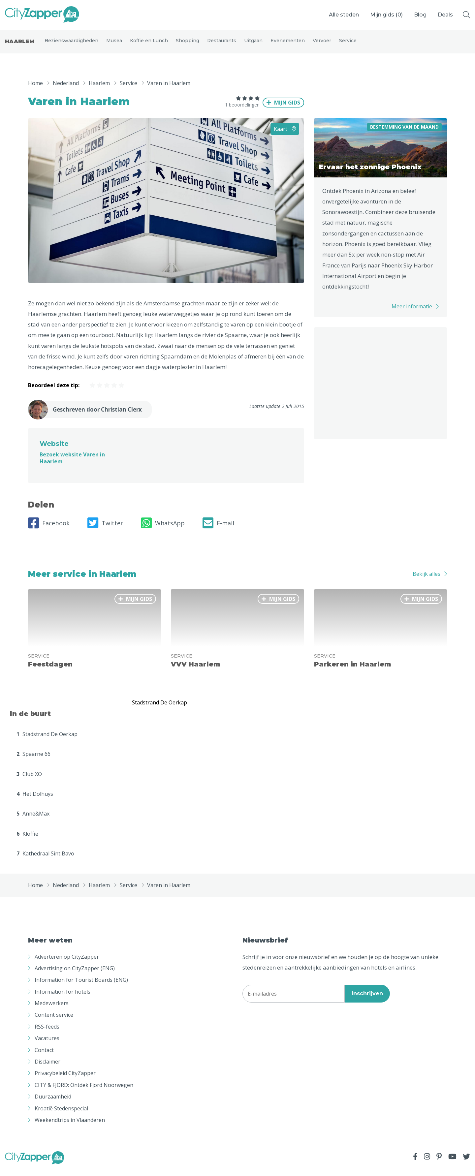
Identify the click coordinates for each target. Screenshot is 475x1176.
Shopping (187, 43)
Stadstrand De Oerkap (47, 740)
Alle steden (344, 15)
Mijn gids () (386, 15)
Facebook (49, 529)
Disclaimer (47, 1067)
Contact (44, 1055)
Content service (54, 1020)
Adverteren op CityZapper (67, 962)
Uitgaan (253, 43)
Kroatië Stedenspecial (61, 1114)
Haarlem (20, 44)
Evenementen (287, 43)
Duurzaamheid (53, 1102)
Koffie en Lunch (149, 43)
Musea (114, 43)
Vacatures (47, 1044)
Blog (420, 15)
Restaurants (221, 43)
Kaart (285, 134)
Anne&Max (32, 819)
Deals (445, 15)
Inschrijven (367, 999)
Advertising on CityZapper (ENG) (75, 974)
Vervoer (322, 43)
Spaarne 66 (33, 759)
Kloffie (27, 839)
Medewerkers (52, 1009)
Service (348, 43)
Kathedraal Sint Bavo (45, 859)
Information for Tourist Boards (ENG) (81, 985)
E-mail (218, 529)
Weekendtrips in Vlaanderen (70, 1126)
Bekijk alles (426, 579)
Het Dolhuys (34, 799)
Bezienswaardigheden (71, 43)
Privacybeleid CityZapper (65, 1079)
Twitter (105, 529)
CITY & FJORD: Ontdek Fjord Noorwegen (84, 1091)
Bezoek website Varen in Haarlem (72, 464)
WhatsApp (163, 529)
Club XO (29, 779)
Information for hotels (62, 997)
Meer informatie (412, 312)
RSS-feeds (47, 1032)
